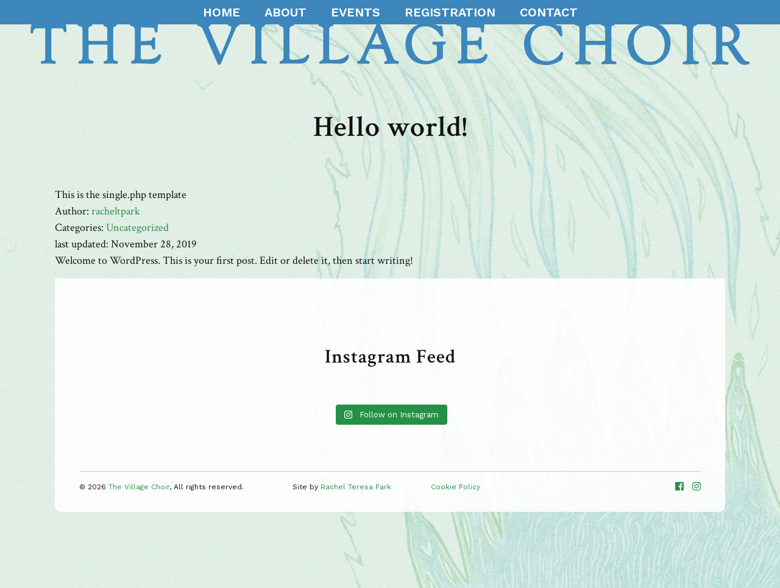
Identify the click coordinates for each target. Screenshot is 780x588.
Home (221, 12)
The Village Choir (138, 487)
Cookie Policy (455, 487)
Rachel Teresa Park (356, 487)
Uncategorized (137, 228)
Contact (549, 12)
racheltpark (115, 211)
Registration (450, 12)
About (285, 12)
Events (355, 12)
